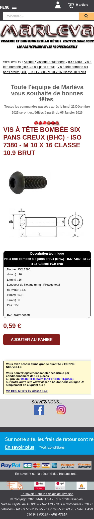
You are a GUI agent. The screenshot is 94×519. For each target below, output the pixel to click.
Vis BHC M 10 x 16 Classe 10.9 (27, 390)
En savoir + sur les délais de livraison (47, 489)
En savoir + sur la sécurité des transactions (45, 468)
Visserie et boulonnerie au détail (31, 41)
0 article (82, 4)
